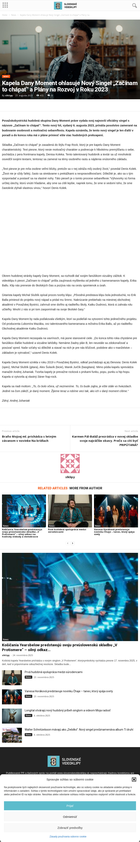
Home (4, 15)
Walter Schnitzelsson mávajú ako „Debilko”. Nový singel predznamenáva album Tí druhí (79, 729)
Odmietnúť (70, 816)
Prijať (70, 805)
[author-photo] (70, 463)
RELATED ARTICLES (53, 488)
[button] (134, 779)
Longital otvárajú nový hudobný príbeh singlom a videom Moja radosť (68, 710)
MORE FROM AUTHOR (86, 488)
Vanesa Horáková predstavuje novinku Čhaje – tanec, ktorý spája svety (114, 532)
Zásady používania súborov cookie (68, 836)
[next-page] (72, 543)
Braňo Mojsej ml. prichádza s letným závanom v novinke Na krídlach (29, 438)
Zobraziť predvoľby (70, 827)
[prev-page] (68, 543)
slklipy (9, 95)
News (13, 15)
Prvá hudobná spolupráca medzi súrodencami (67, 530)
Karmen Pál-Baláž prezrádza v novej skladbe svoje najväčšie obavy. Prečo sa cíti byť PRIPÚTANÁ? (105, 440)
